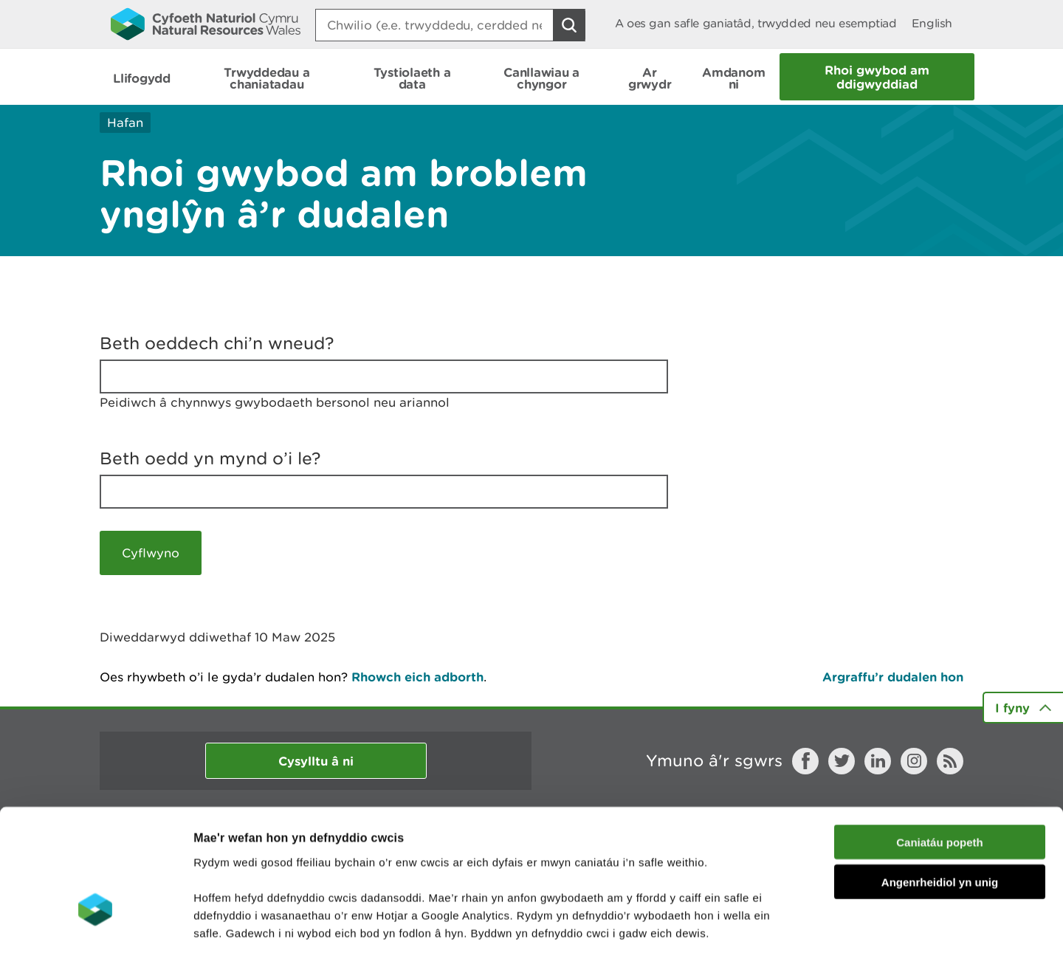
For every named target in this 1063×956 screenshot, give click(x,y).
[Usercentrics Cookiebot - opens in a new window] (95, 927)
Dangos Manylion (820, 927)
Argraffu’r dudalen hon (892, 677)
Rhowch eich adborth (417, 677)
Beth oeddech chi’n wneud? (217, 343)
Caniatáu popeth (939, 741)
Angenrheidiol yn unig (939, 781)
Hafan (125, 122)
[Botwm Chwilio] (569, 25)
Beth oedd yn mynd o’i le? (210, 458)
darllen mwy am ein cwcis (297, 867)
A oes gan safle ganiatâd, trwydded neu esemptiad (756, 23)
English (932, 23)
